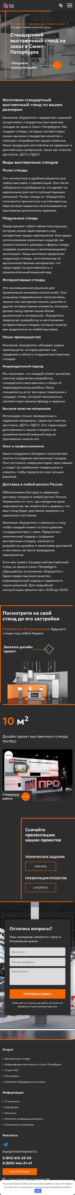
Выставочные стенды (17, 1058)
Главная (18, 23)
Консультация (20, 1171)
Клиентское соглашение (19, 1124)
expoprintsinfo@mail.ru (20, 1151)
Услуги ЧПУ (11, 1070)
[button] (60, 5)
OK (38, 1190)
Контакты (10, 1113)
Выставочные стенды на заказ (47, 23)
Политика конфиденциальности (24, 1118)
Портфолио (11, 1107)
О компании (12, 1101)
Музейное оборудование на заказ (25, 1081)
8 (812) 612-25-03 (17, 1158)
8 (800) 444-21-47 (17, 1163)
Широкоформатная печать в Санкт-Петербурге (33, 1064)
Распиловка (12, 1076)
